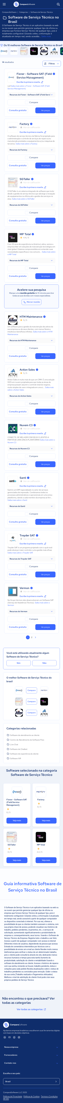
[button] (31, 94)
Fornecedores (31, 1055)
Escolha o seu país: (11, 1073)
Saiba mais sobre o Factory (26, 144)
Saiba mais (46, 36)
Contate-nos (31, 1063)
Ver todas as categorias (31, 1009)
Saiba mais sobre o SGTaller (23, 199)
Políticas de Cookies (31, 1096)
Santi (23, 478)
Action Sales (27, 369)
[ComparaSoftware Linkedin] (4, 1037)
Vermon (24, 588)
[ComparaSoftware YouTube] (9, 1037)
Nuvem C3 (26, 425)
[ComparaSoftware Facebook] (14, 1037)
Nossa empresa (31, 1047)
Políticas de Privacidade (12, 1096)
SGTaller (25, 179)
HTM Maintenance (31, 316)
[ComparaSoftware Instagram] (19, 1037)
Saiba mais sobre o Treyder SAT (20, 553)
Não (44, 663)
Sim (18, 663)
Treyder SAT (27, 535)
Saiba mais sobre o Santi (17, 500)
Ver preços (45, 110)
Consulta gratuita (17, 110)
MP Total (25, 234)
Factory (24, 124)
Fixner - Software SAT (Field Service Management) (16, 802)
